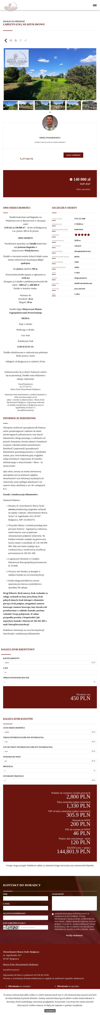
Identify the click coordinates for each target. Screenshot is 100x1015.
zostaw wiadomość (73, 155)
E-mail (6, 904)
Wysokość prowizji (13, 776)
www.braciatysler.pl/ (35, 630)
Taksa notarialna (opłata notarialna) (23, 738)
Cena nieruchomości (14, 728)
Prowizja (8, 766)
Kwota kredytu (11, 658)
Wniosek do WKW (12, 757)
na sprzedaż (68, 986)
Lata (5, 668)
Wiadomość (58, 894)
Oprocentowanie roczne (16, 678)
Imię (5, 894)
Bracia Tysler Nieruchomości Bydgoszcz (20, 964)
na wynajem (19, 986)
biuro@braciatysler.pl (18, 624)
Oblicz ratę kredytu (83, 189)
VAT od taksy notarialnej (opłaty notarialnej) (27, 747)
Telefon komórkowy (14, 913)
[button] (10, 71)
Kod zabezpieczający (14, 923)
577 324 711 (26, 159)
